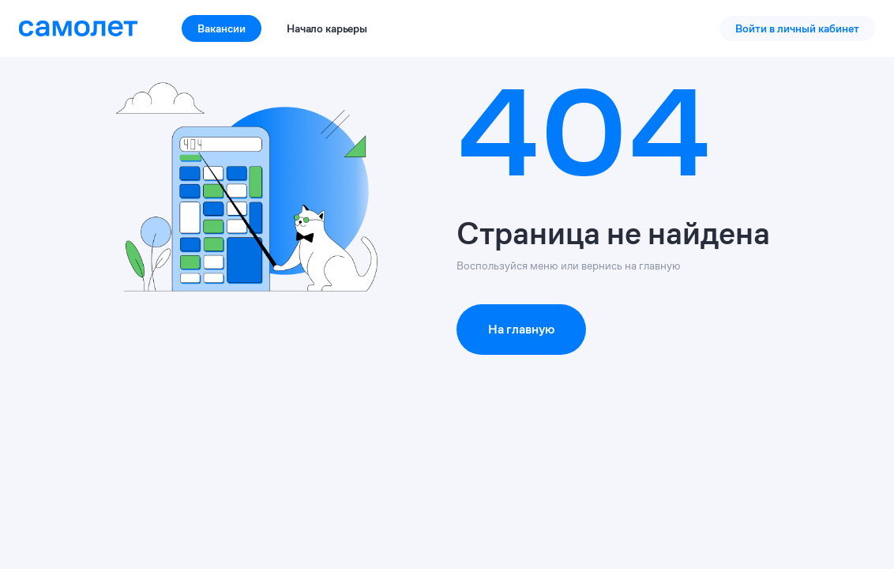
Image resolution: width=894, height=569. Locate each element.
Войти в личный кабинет (797, 28)
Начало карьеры (327, 28)
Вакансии (221, 28)
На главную (521, 329)
